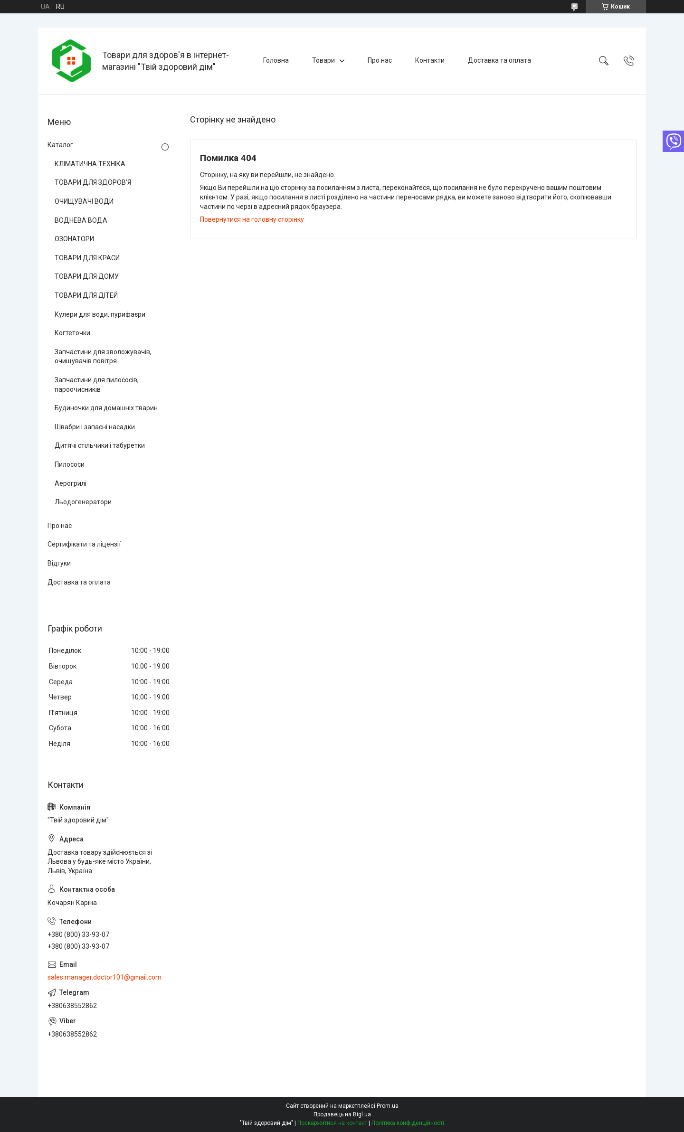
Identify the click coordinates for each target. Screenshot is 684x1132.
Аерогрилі (70, 483)
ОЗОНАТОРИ (74, 239)
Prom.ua (388, 1106)
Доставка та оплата (499, 60)
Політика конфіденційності (407, 1123)
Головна (276, 60)
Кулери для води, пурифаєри (100, 314)
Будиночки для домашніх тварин (106, 408)
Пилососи (70, 464)
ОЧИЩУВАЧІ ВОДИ (84, 201)
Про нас (380, 60)
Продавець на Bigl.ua (342, 1114)
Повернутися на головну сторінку (252, 219)
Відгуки (59, 563)
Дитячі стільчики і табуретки (100, 445)
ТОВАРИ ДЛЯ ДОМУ (87, 276)
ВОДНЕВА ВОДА (81, 220)
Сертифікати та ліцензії (84, 544)
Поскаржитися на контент (332, 1123)
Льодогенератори (83, 502)
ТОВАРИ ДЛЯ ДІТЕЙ (86, 295)
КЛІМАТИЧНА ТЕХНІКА (90, 164)
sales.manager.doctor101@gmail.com (105, 977)
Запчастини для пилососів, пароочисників (97, 384)
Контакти (430, 60)
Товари (323, 60)
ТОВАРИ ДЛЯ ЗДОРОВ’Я (93, 182)
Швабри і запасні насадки (95, 427)
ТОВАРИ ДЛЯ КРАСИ (87, 258)
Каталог (60, 145)
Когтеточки (72, 333)
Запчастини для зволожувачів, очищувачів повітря (103, 356)
